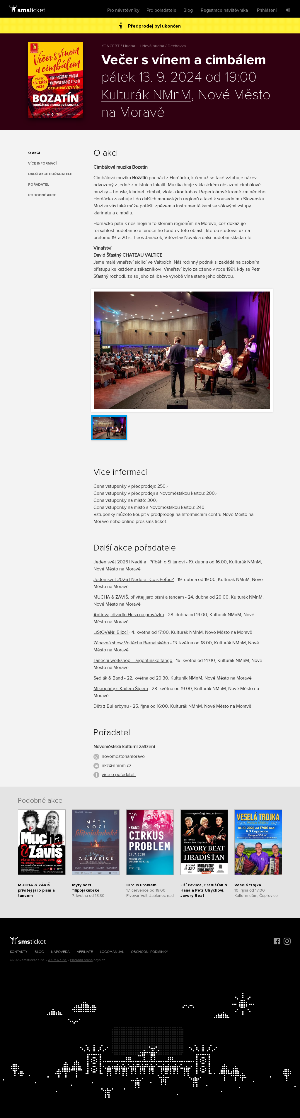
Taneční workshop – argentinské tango (132, 660)
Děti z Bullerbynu (111, 706)
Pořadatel (38, 184)
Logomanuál (112, 952)
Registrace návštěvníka (224, 10)
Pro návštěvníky (123, 10)
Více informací (42, 163)
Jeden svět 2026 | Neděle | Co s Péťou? (133, 579)
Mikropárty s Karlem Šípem (120, 689)
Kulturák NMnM (146, 95)
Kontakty (19, 952)
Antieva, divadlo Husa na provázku (128, 615)
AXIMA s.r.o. (57, 960)
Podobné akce (42, 195)
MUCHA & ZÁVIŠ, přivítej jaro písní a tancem (138, 597)
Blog (188, 10)
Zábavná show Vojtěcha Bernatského (131, 643)
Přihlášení (267, 10)
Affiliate (85, 952)
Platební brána (81, 960)
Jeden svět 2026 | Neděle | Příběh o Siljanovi (139, 562)
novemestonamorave (123, 756)
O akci (34, 153)
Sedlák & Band (108, 678)
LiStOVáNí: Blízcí (111, 632)
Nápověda (60, 952)
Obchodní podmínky (149, 952)
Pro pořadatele (161, 10)
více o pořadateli (119, 774)
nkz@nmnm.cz (117, 765)
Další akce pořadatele (50, 174)
